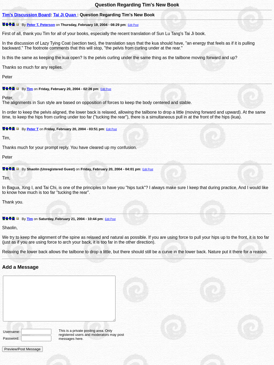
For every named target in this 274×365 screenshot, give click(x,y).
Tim (30, 89)
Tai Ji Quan (65, 15)
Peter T (32, 129)
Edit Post (133, 25)
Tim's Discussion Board (26, 15)
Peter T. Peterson (41, 25)
